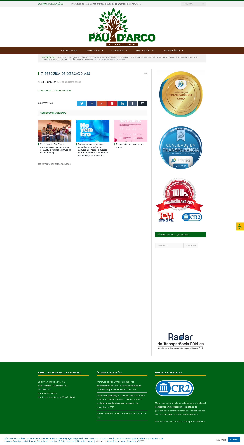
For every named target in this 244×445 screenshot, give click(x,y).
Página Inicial (69, 50)
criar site (174, 402)
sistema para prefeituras (193, 402)
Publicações (143, 50)
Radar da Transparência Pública (190, 421)
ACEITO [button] (234, 439)
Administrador (49, 82)
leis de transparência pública (169, 414)
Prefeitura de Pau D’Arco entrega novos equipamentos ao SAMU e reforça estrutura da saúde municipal (107, 3)
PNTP (168, 421)
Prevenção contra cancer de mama (113, 413)
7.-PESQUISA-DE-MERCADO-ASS (54, 90)
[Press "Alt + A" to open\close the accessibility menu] (240, 226)
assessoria (176, 406)
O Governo (117, 50)
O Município (93, 50)
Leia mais (100, 441)
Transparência (171, 50)
